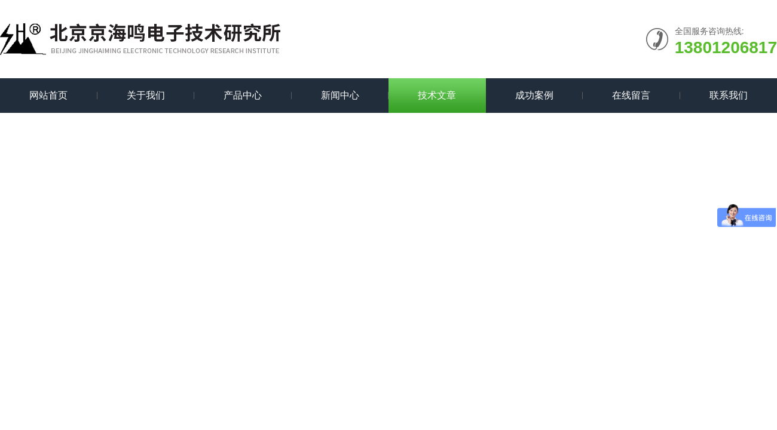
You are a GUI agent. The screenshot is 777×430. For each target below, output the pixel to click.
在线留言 (631, 95)
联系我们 (728, 95)
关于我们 (146, 95)
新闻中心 (340, 95)
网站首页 (48, 95)
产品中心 (243, 95)
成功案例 (534, 95)
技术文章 (437, 95)
